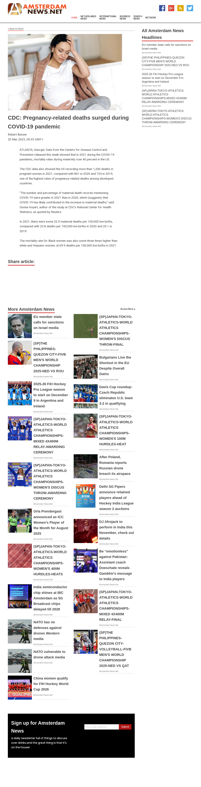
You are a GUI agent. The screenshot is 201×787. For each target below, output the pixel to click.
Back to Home (16, 29)
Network (150, 18)
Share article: (21, 261)
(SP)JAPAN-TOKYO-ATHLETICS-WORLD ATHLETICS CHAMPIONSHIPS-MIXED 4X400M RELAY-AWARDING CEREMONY (50, 435)
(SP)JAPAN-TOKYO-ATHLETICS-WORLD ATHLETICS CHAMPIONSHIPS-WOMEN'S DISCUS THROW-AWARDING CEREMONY (50, 481)
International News (108, 17)
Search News (137, 17)
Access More (126, 309)
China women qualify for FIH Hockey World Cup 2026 (50, 683)
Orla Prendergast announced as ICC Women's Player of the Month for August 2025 (50, 522)
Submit (125, 726)
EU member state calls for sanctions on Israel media (48, 322)
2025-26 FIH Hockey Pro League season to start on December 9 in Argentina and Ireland (50, 395)
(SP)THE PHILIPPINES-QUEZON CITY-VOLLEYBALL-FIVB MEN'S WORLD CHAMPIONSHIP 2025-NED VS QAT (115, 649)
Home (74, 18)
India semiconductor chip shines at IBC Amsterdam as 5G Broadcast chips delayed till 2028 (50, 598)
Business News (125, 17)
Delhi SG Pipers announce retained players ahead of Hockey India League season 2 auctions (116, 498)
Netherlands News (88, 17)
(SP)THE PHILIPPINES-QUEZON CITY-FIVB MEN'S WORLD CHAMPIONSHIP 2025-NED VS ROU (165, 61)
